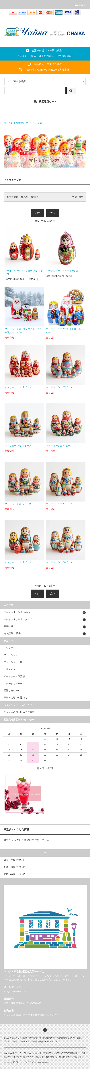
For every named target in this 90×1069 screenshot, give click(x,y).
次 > (52, 213)
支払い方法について (13, 1038)
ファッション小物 (13, 662)
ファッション (11, 655)
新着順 (34, 197)
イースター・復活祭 (14, 676)
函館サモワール (12, 690)
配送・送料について (32, 1038)
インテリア (9, 648)
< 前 (37, 213)
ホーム (7, 123)
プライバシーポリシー (14, 1041)
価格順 (24, 197)
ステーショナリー (13, 683)
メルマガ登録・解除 (34, 1041)
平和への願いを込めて (15, 697)
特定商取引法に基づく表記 (69, 1038)
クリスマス (9, 669)
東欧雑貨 (18, 123)
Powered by (26, 1063)
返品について (49, 1038)
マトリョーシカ (34, 123)
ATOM (54, 1041)
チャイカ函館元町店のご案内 (19, 712)
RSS (47, 1041)
